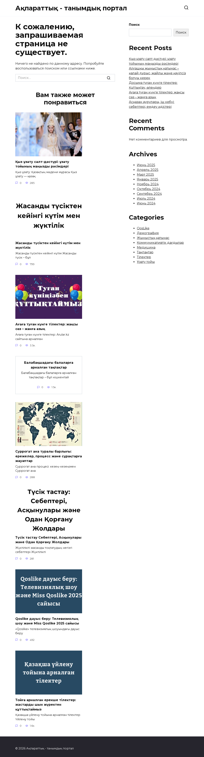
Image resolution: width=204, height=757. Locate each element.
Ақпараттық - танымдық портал (71, 8)
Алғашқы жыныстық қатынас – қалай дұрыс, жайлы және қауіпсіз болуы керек (157, 73)
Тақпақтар (145, 252)
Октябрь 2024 (148, 189)
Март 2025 (145, 174)
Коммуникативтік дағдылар (160, 243)
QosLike (143, 228)
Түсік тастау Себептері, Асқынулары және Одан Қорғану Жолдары (48, 537)
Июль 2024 (146, 198)
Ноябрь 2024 (148, 184)
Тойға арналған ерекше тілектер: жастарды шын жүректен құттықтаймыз (45, 701)
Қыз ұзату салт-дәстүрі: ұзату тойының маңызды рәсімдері (42, 164)
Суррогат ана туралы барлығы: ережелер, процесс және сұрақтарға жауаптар (48, 454)
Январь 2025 (147, 179)
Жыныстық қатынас (153, 238)
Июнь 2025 (146, 165)
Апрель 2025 (147, 170)
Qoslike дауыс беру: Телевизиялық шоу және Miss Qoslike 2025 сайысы (47, 618)
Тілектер (144, 257)
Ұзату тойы (146, 262)
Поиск (134, 25)
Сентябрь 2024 (149, 194)
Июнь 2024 (146, 203)
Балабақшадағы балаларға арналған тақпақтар (48, 363)
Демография (148, 233)
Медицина (146, 247)
